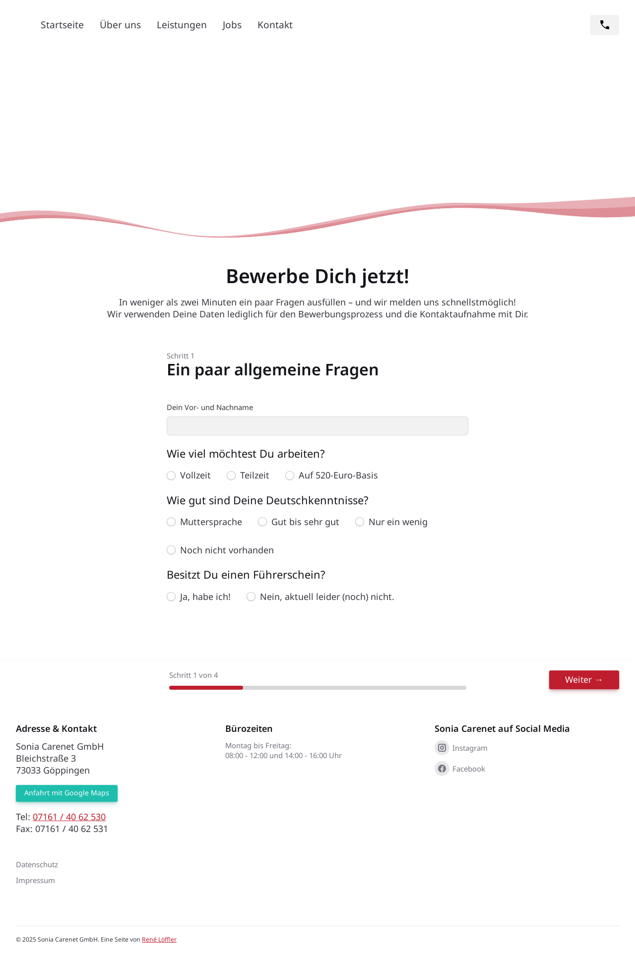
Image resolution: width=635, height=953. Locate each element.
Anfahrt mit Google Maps (67, 793)
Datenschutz (37, 865)
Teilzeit (254, 476)
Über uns (120, 24)
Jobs (232, 24)
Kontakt (275, 24)
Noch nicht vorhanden (227, 551)
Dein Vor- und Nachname (210, 407)
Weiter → (590, 679)
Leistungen (182, 24)
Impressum (35, 881)
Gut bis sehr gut (305, 522)
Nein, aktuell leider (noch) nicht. (327, 597)
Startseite (62, 24)
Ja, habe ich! (205, 597)
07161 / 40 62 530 (69, 817)
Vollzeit (195, 476)
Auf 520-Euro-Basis (338, 476)
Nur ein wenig (398, 522)
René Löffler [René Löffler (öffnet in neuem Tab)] (159, 940)
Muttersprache (211, 522)
